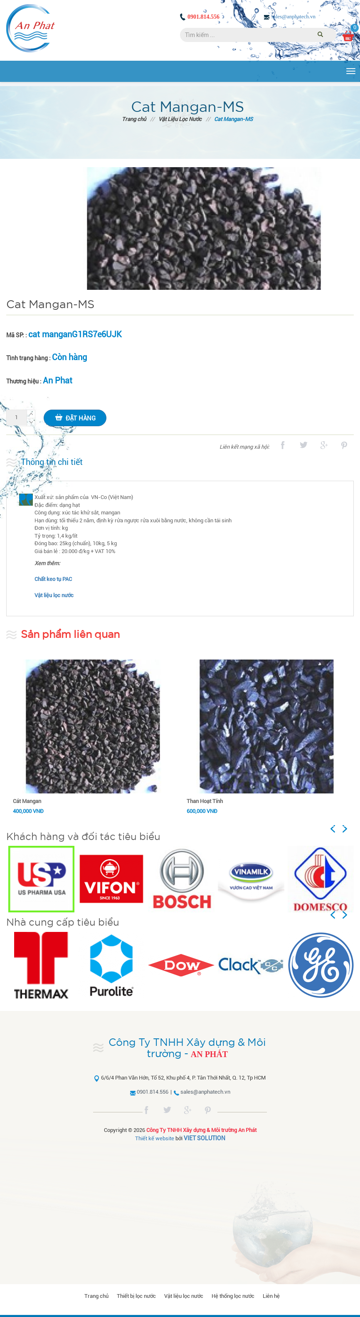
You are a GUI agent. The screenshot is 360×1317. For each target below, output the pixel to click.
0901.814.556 (203, 17)
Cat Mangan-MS (233, 119)
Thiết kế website (154, 1138)
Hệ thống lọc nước (233, 1296)
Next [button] (348, 828)
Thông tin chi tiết (52, 462)
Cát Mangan (27, 801)
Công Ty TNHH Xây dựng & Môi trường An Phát (201, 1130)
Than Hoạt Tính (205, 801)
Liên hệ (271, 1296)
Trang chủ (134, 119)
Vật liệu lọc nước (183, 1296)
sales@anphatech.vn (293, 16)
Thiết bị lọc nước (136, 1296)
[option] (41, 879)
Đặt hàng (75, 417)
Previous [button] (341, 828)
